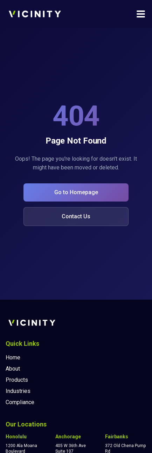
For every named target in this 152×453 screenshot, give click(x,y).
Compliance (20, 402)
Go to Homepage (76, 192)
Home (13, 357)
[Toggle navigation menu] (140, 14)
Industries (18, 391)
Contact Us (76, 216)
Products (17, 380)
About (13, 368)
